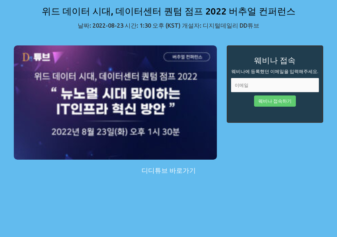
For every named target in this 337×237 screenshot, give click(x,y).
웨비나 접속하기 (275, 101)
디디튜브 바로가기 (169, 170)
